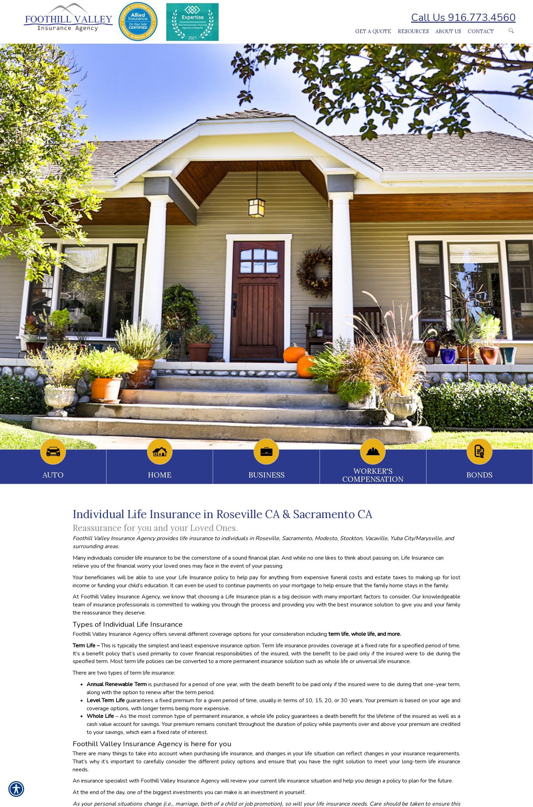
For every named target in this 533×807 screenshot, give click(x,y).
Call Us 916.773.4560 (463, 17)
